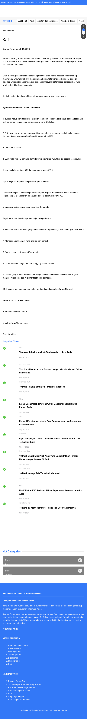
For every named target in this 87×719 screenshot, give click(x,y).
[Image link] (40, 11)
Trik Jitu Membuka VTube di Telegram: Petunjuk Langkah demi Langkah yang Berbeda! (37, 25)
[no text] (43, 560)
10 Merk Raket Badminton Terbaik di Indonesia (42, 386)
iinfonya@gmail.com (18, 323)
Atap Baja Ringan (68, 21)
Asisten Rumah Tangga (47, 21)
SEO (28, 365)
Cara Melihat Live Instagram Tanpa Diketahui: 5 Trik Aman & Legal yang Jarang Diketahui (37, 2)
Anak (32, 21)
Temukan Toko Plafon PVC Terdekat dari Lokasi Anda (45, 352)
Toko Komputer (25, 503)
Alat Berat (22, 21)
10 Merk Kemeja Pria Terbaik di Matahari (39, 473)
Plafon (21, 347)
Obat (28, 451)
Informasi (22, 365)
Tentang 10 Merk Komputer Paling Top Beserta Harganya (47, 507)
